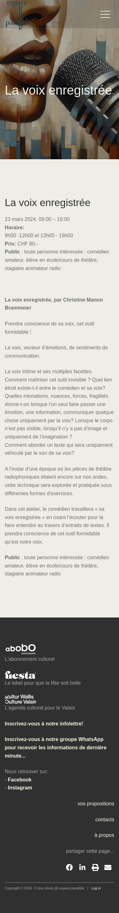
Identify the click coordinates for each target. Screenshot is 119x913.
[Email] (108, 868)
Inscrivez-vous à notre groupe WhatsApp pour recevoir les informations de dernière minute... (56, 747)
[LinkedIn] (82, 868)
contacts (104, 819)
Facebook (20, 779)
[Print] (95, 868)
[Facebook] (69, 868)
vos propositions (95, 803)
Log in (96, 888)
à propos (104, 835)
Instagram (20, 787)
